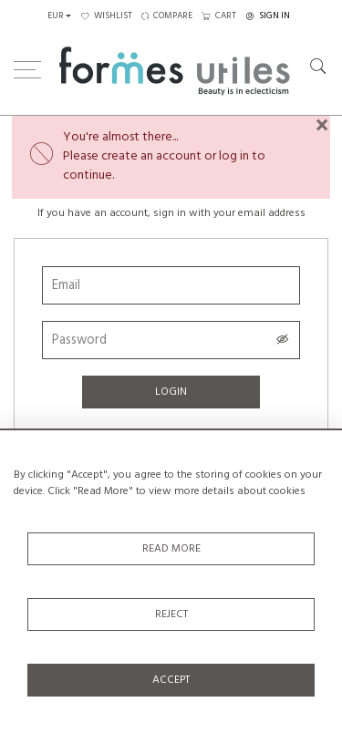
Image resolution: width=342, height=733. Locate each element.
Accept (171, 680)
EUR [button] (55, 16)
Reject (171, 614)
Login (171, 392)
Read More (171, 549)
